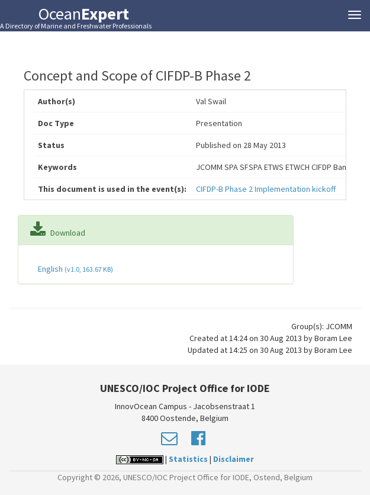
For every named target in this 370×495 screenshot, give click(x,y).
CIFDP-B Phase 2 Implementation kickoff (266, 189)
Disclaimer (233, 459)
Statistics (188, 459)
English (74, 268)
